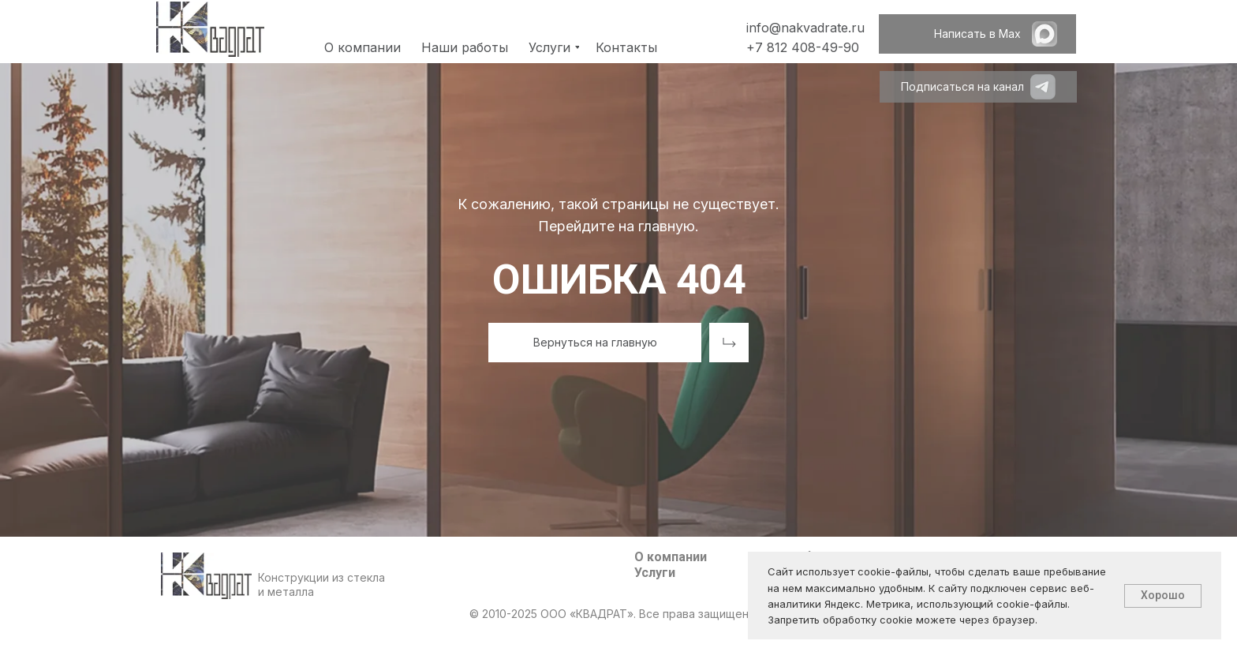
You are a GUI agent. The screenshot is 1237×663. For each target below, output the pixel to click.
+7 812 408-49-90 (802, 47)
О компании (670, 556)
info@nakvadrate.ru (805, 28)
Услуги (654, 572)
